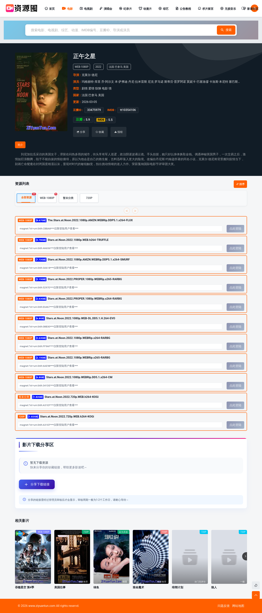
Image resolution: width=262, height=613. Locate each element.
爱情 (91, 88)
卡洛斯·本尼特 (218, 81)
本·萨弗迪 (121, 81)
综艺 (163, 8)
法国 (111, 66)
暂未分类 (68, 198)
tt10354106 (128, 110)
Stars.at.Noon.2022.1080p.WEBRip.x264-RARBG (64, 338)
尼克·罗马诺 (155, 81)
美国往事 (60, 587)
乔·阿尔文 (107, 81)
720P (89, 198)
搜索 (225, 30)
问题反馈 (224, 606)
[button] (244, 556)
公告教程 (183, 8)
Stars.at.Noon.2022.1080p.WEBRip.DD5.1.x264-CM (65, 377)
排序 (240, 184)
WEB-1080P (48, 196)
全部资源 (28, 196)
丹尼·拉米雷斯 (137, 81)
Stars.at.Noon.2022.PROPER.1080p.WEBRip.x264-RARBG (70, 299)
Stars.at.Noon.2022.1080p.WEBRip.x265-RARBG (64, 358)
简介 (20, 144)
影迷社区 (250, 8)
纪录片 (125, 8)
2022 (98, 66)
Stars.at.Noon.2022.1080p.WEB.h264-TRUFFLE (63, 240)
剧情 (85, 88)
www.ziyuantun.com (41, 606)
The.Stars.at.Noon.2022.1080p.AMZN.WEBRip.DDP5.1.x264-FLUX (75, 220)
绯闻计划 (177, 587)
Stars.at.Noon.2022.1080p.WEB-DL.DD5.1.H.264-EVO (66, 318)
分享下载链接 (34, 484)
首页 (50, 8)
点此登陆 (235, 228)
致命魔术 (138, 587)
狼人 (214, 587)
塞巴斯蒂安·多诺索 (241, 81)
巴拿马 (119, 66)
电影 (67, 8)
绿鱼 (96, 587)
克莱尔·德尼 (89, 75)
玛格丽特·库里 (91, 81)
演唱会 (105, 8)
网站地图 (238, 606)
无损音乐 (228, 8)
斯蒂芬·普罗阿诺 (175, 81)
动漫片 (145, 8)
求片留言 (205, 8)
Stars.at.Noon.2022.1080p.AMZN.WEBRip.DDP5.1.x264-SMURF (74, 259)
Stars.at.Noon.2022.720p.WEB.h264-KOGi (58, 397)
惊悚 (98, 88)
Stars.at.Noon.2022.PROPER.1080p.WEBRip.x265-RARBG (70, 279)
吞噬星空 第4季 (24, 587)
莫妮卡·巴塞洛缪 (197, 81)
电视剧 (86, 8)
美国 (125, 66)
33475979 (94, 110)
